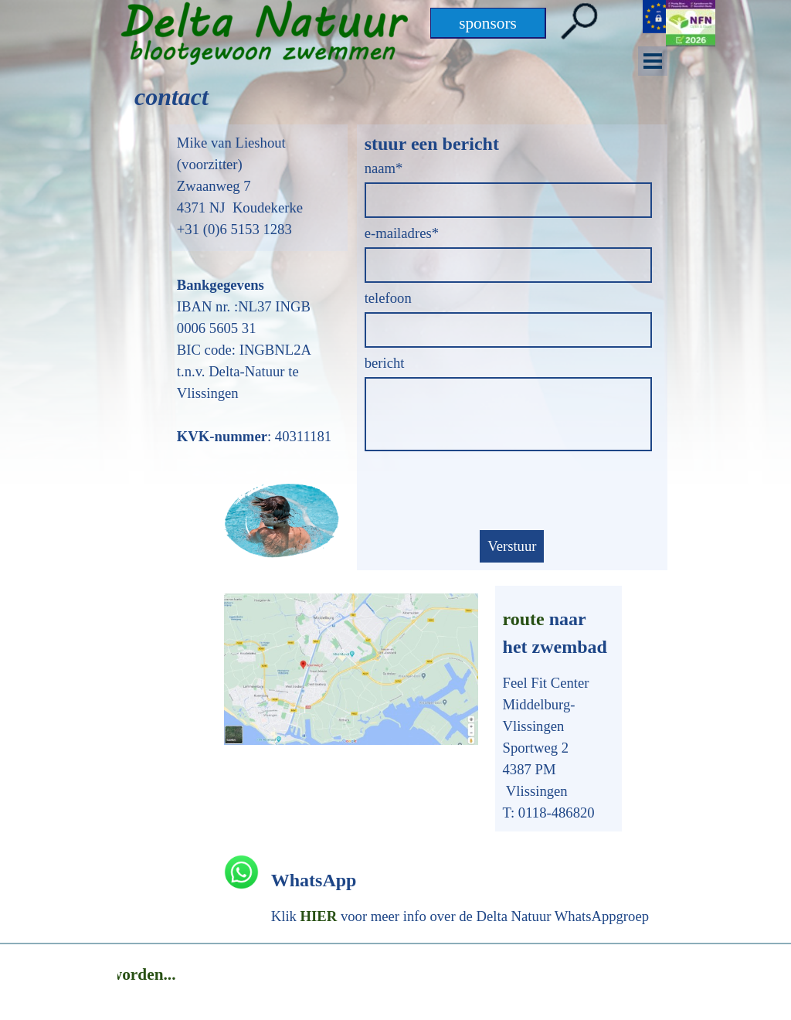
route (524, 619)
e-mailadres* (402, 233)
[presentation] (482, 492)
